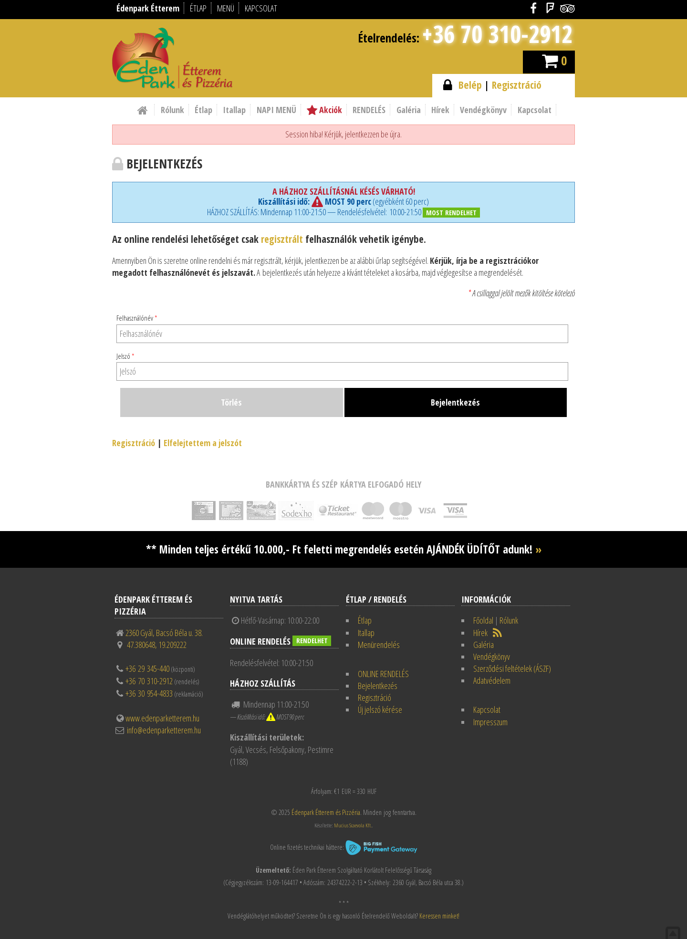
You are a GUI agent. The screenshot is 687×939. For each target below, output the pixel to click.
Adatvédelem (491, 680)
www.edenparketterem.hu (162, 718)
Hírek (440, 109)
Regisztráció (516, 85)
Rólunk (172, 109)
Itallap (234, 109)
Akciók (324, 109)
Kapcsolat (535, 109)
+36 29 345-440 (147, 668)
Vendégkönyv (483, 109)
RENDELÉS (369, 109)
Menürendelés (379, 644)
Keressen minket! (439, 915)
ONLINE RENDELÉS (383, 673)
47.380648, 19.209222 (157, 644)
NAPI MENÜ (276, 109)
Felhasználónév (136, 318)
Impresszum (490, 722)
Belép (470, 85)
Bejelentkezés (377, 685)
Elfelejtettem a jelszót (203, 443)
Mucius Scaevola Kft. (353, 825)
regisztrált (282, 239)
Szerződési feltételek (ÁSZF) (512, 668)
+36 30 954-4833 (149, 693)
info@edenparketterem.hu (164, 730)
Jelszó (125, 356)
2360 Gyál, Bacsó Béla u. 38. (164, 632)
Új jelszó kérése (380, 709)
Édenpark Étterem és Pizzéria (325, 812)
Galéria (408, 109)
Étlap (203, 109)
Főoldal (483, 620)
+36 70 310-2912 (497, 33)
